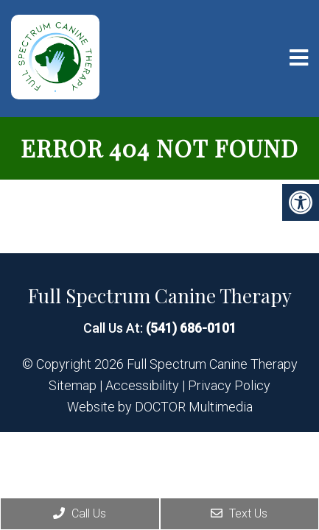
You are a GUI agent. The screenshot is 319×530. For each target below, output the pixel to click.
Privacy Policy (229, 385)
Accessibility (142, 385)
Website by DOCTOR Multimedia (160, 407)
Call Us (79, 513)
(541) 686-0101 (191, 328)
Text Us (239, 513)
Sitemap (73, 385)
